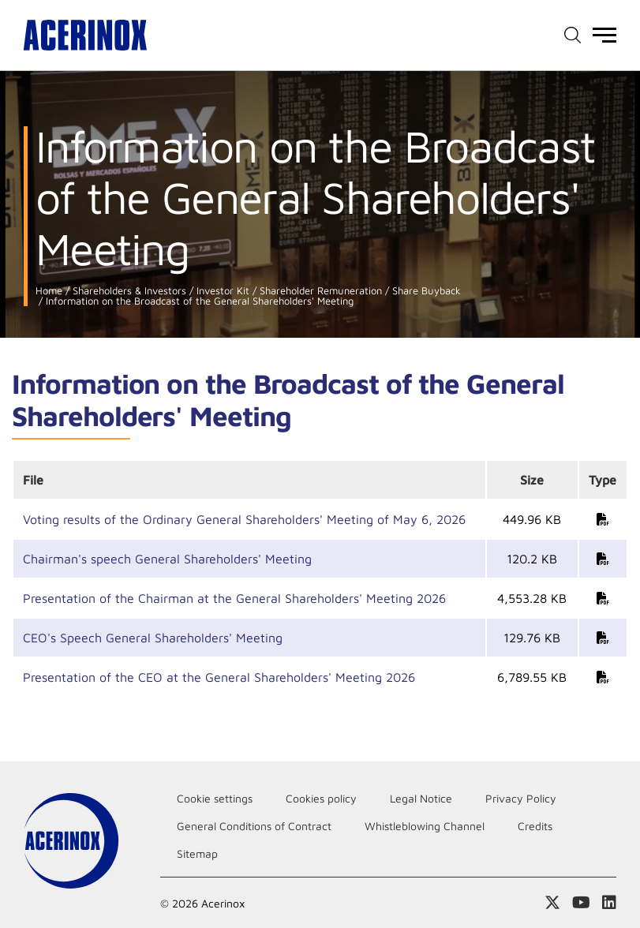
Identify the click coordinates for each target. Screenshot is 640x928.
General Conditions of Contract (254, 826)
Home (49, 291)
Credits (535, 826)
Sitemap (197, 853)
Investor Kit (221, 291)
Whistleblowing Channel (425, 826)
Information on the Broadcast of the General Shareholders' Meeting (198, 301)
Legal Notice (421, 798)
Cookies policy (321, 798)
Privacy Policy (520, 798)
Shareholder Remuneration (319, 291)
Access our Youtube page (581, 903)
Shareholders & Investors (127, 291)
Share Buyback (425, 291)
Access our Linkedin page (609, 903)
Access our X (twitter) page (552, 903)
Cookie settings (215, 798)
